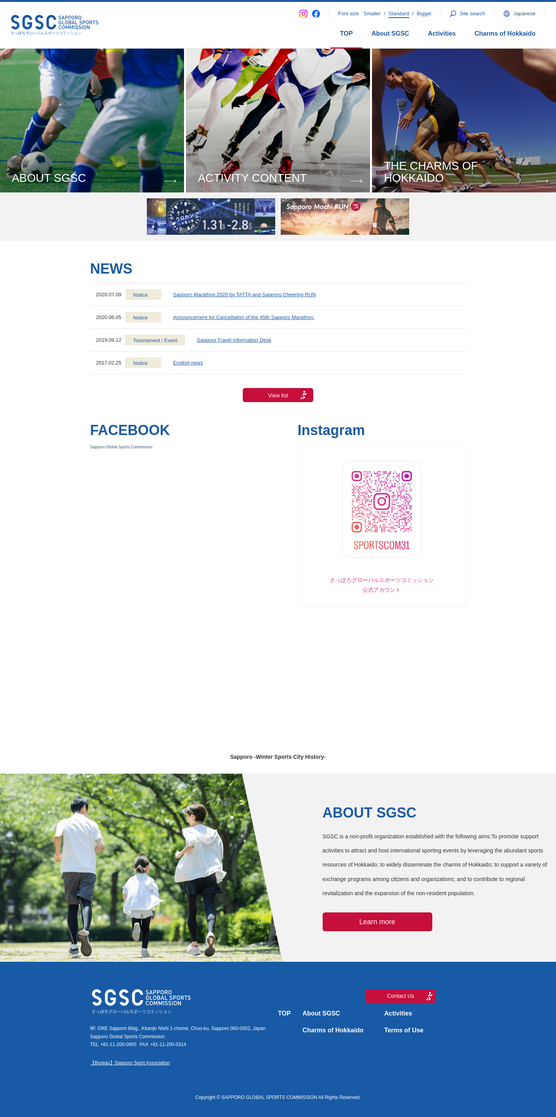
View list (278, 395)
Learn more (377, 922)
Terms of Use (403, 1030)
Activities (442, 33)
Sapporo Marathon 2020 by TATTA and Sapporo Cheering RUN (244, 294)
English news (188, 363)
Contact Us (400, 996)
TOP (346, 33)
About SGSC (390, 33)
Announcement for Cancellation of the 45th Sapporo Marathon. (243, 317)
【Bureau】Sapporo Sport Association (130, 1063)
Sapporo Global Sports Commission (121, 447)
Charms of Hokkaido (505, 33)
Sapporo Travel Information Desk (234, 340)
